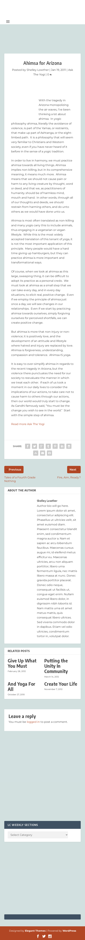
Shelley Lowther (38, 69)
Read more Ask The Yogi (27, 424)
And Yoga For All (21, 686)
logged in (33, 721)
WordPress (69, 930)
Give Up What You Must (22, 663)
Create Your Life (60, 684)
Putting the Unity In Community (56, 666)
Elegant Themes (35, 930)
